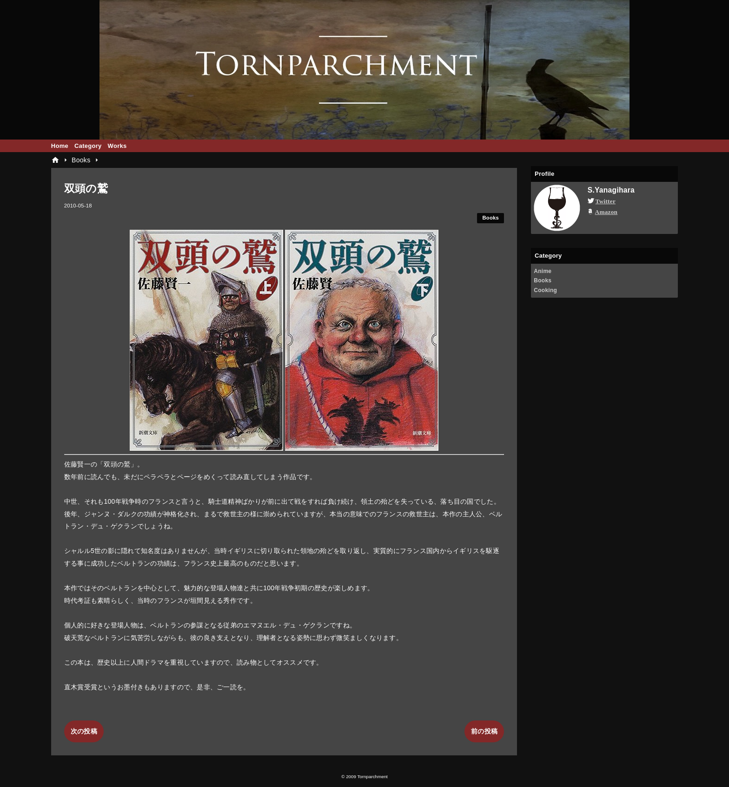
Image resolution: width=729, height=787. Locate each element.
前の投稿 (484, 731)
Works (117, 145)
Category (88, 145)
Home (59, 145)
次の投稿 (84, 731)
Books (490, 217)
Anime (542, 271)
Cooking (545, 290)
